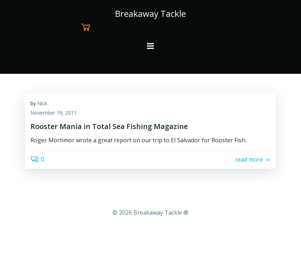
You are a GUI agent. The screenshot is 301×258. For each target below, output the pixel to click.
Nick (42, 103)
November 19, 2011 (53, 112)
